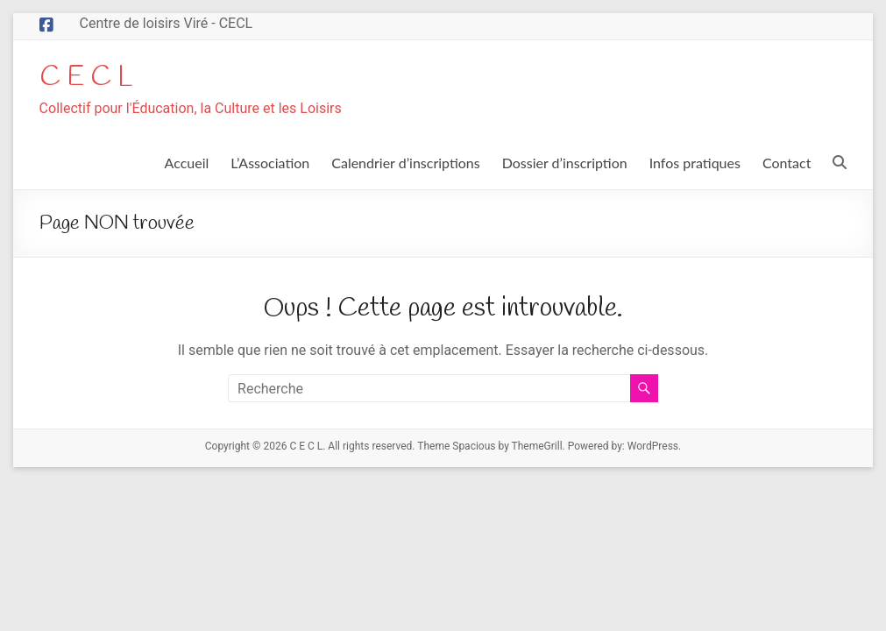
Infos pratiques (695, 164)
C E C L (92, 78)
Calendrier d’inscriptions (405, 164)
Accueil (187, 164)
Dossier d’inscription (564, 164)
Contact (786, 164)
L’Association (269, 164)
